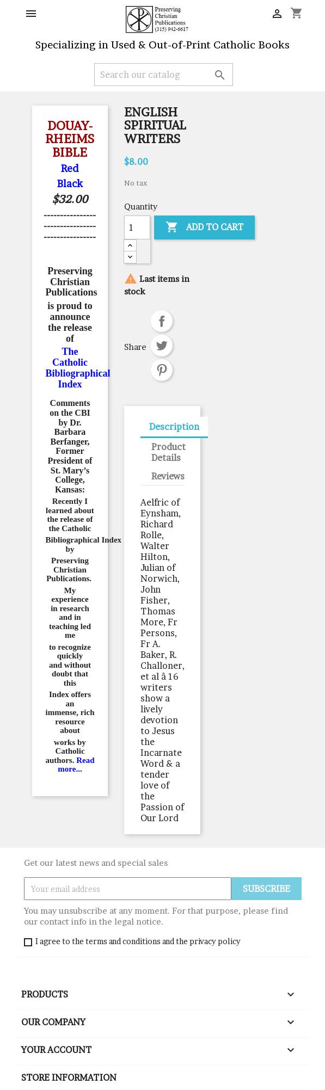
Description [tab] (174, 426)
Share (162, 321)
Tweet (162, 345)
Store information (68, 1077)
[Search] (163, 74)
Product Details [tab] (168, 452)
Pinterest (162, 370)
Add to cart (204, 227)
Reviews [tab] (168, 476)
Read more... (76, 765)
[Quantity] (137, 227)
